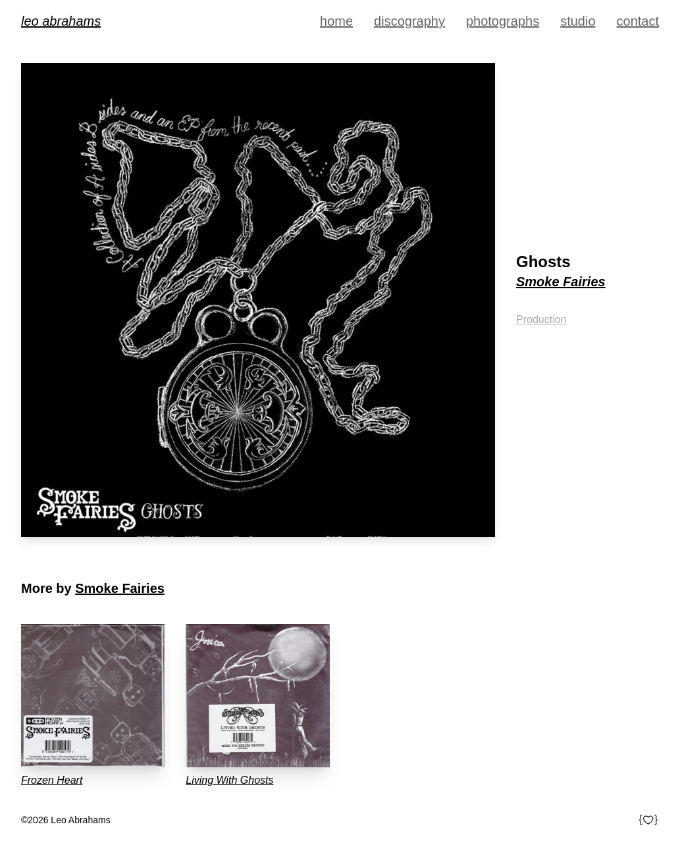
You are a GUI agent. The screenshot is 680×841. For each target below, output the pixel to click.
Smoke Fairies (561, 281)
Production (541, 319)
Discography (409, 21)
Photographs (502, 21)
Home (336, 21)
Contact (638, 21)
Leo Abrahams (61, 21)
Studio (577, 21)
